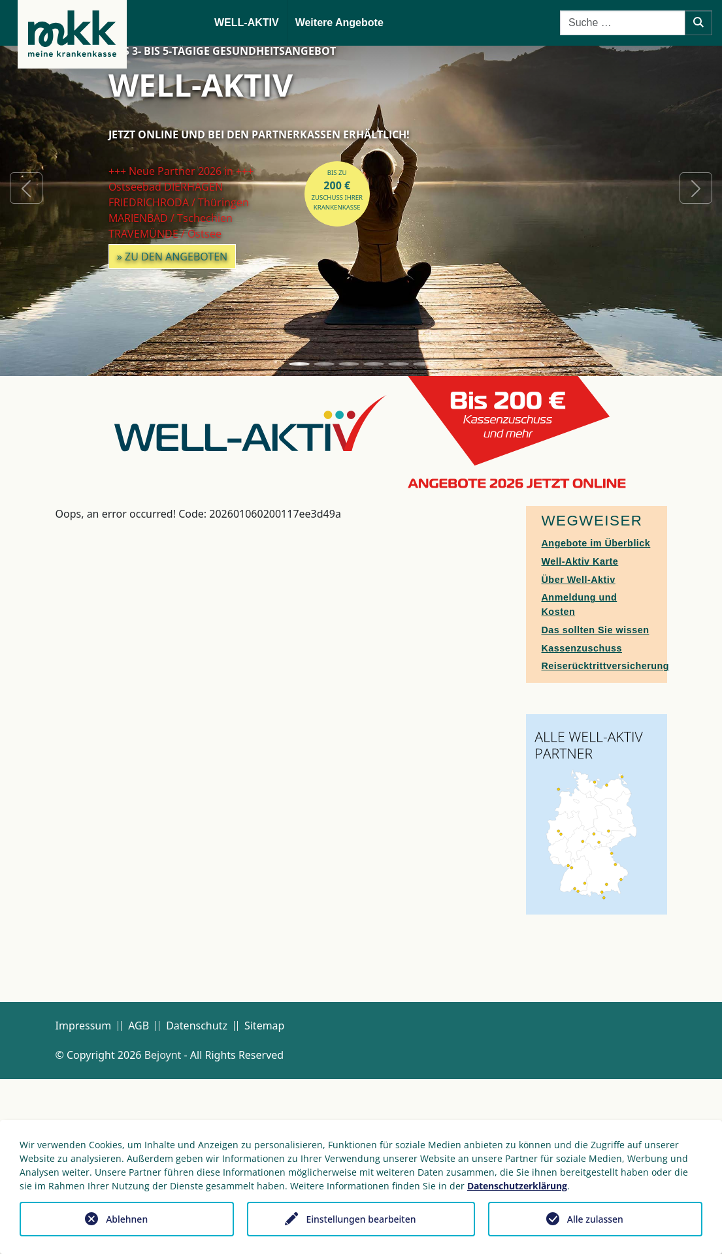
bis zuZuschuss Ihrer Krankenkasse (337, 190)
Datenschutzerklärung (517, 1186)
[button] (26, 188)
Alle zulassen (595, 1219)
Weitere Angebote (339, 22)
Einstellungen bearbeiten (361, 1219)
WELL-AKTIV (246, 22)
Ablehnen (127, 1219)
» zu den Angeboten (172, 256)
